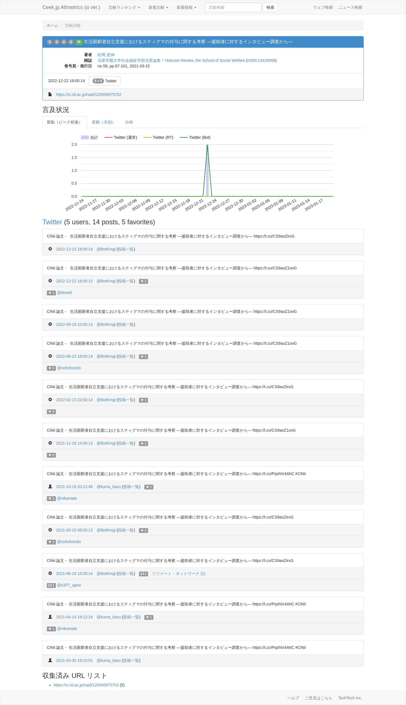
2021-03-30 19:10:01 (74, 660)
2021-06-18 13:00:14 (74, 573)
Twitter (104, 81)
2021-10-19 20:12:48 (74, 486)
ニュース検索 (350, 7)
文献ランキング (124, 7)
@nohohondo (69, 368)
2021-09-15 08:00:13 (74, 530)
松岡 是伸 (106, 54)
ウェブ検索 (323, 7)
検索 (270, 7)
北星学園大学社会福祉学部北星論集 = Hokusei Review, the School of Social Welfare (171, 60)
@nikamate (67, 498)
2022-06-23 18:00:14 (74, 356)
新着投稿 (187, 7)
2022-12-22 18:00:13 (74, 281)
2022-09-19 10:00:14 (74, 324)
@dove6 (64, 292)
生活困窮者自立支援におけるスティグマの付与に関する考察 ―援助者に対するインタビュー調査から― (188, 41)
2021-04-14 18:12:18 (74, 617)
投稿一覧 (126, 249)
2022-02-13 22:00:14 (74, 399)
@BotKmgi (106, 249)
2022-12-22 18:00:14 (74, 249)
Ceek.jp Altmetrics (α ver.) (71, 7)
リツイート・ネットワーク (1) (178, 573)
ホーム (52, 25)
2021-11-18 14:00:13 (74, 443)
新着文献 (158, 7)
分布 (129, 122)
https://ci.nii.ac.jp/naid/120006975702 (88, 94)
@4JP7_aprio (69, 585)
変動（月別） (104, 122)
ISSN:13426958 (261, 60)
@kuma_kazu (109, 486)
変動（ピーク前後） (64, 122)
